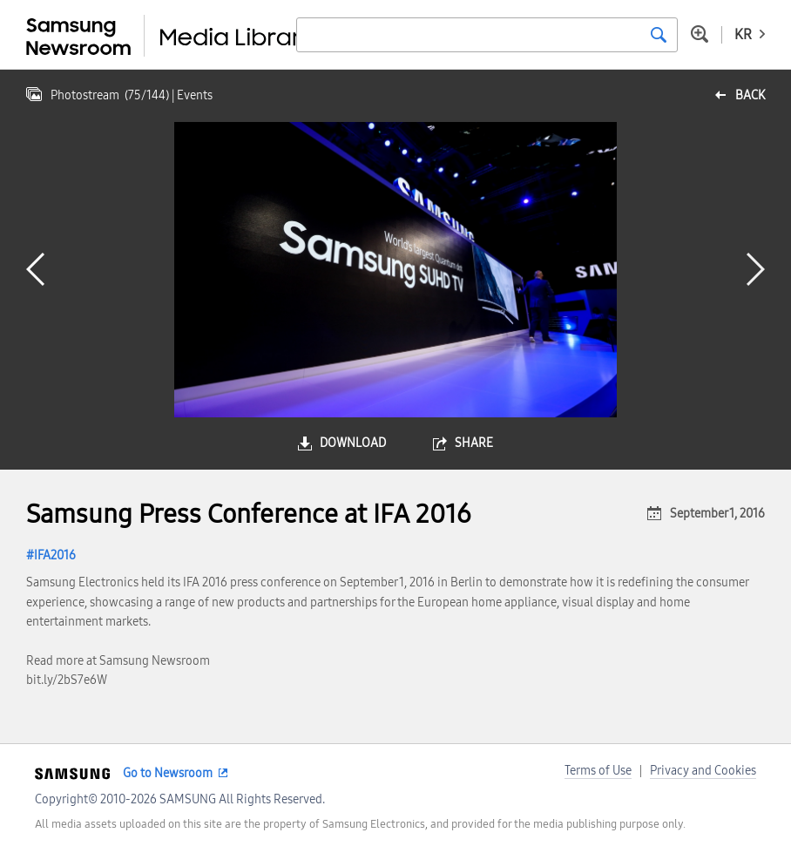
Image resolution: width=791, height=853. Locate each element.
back (750, 95)
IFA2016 (55, 555)
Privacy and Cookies (703, 770)
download (353, 443)
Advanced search (699, 34)
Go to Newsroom (168, 773)
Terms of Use (598, 770)
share (474, 443)
